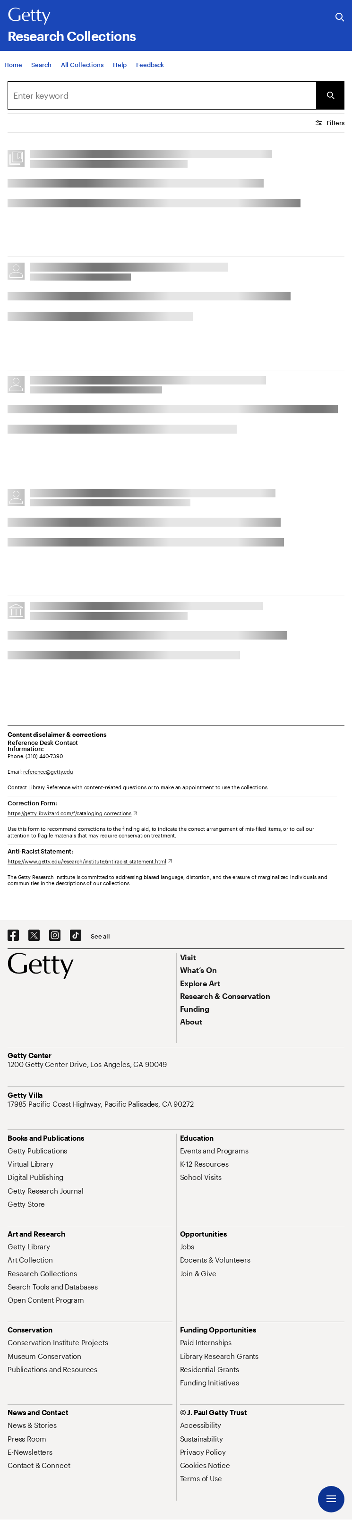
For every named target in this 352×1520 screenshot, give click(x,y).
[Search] (41, 64)
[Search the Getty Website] (339, 18)
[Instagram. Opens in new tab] (54, 936)
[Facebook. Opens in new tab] (13, 936)
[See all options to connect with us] (100, 936)
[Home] (13, 64)
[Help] (120, 64)
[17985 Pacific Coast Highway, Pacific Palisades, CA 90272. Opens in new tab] (102, 1104)
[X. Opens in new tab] (34, 936)
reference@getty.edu (48, 772)
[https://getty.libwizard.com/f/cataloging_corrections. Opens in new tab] (72, 813)
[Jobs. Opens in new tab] (187, 1246)
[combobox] (162, 95)
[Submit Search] (330, 95)
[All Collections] (82, 64)
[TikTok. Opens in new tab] (75, 936)
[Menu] (331, 1499)
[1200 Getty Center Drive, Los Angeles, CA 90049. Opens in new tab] (88, 1064)
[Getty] (29, 17)
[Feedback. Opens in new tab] (150, 64)
